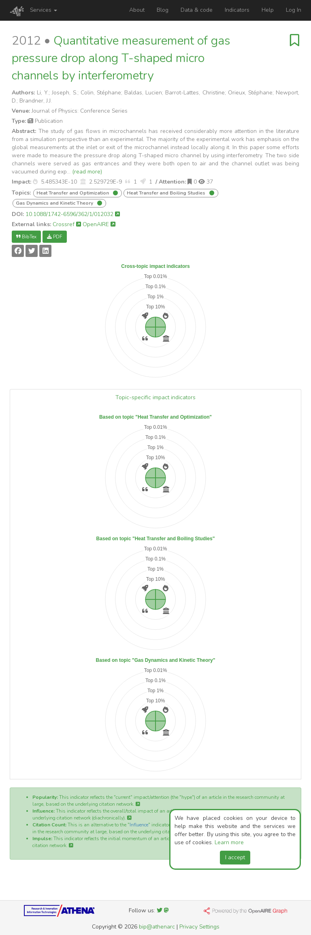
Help (268, 10)
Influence (139, 825)
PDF (54, 236)
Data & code (197, 10)
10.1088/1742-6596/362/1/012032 (73, 214)
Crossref (67, 224)
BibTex (26, 236)
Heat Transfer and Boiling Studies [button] (167, 193)
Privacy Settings (199, 927)
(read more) (87, 171)
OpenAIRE (99, 224)
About (137, 10)
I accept (235, 857)
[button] (35, 182)
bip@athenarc (157, 927)
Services (43, 10)
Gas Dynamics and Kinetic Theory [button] (55, 203)
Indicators (237, 10)
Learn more (229, 842)
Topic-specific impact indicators (155, 397)
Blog (162, 10)
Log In (293, 10)
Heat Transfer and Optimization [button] (73, 193)
